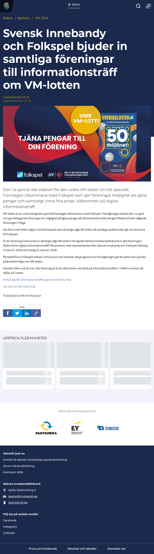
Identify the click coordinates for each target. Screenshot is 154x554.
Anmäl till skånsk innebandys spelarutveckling (35, 459)
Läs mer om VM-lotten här (19, 286)
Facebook (9, 520)
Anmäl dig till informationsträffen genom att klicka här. (37, 280)
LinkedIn (9, 533)
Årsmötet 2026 (13, 472)
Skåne (7, 18)
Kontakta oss (116, 549)
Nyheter (23, 18)
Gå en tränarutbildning (19, 466)
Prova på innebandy (43, 549)
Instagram (10, 526)
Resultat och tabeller (82, 549)
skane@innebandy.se (23, 496)
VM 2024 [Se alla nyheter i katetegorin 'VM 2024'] (41, 18)
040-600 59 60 (18, 502)
